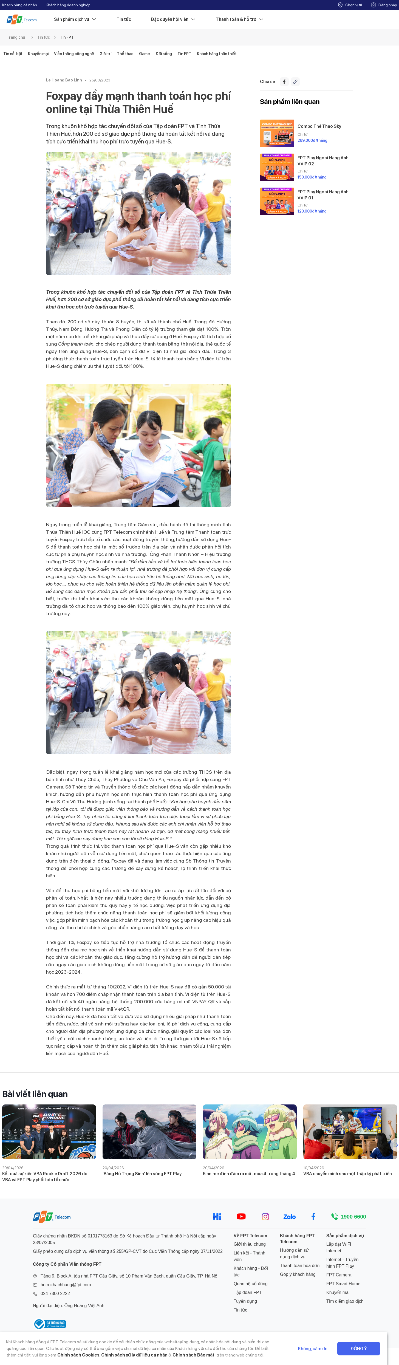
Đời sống (163, 54)
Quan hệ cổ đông (251, 1283)
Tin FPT (67, 37)
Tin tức (124, 19)
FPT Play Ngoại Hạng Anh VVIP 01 (323, 194)
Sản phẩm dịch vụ (75, 19)
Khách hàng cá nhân (19, 5)
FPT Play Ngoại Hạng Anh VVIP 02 (323, 160)
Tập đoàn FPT (248, 1292)
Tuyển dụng (245, 1301)
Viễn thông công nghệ (74, 54)
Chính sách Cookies (46, 1355)
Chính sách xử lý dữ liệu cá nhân (102, 1355)
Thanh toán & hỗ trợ (240, 19)
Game (144, 54)
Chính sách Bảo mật (161, 1355)
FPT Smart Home (343, 1283)
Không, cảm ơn (325, 1348)
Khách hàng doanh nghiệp (68, 5)
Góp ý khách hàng (298, 1274)
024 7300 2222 (55, 1293)
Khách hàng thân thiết (217, 54)
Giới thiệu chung (250, 1244)
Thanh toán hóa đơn (299, 1265)
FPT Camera (338, 1275)
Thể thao (125, 54)
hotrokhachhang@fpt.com (66, 1284)
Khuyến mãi (338, 1292)
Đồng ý (371, 1348)
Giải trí (105, 54)
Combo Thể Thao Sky (319, 126)
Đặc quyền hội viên (173, 19)
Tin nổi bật (12, 54)
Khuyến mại (38, 54)
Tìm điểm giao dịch (345, 1301)
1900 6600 (353, 1217)
